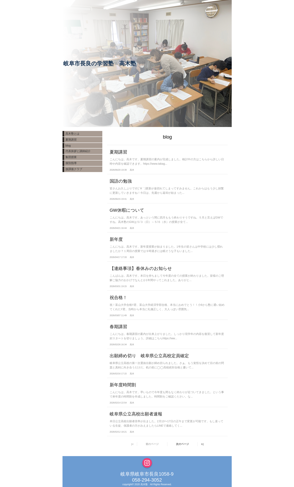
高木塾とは (72, 133)
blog (68, 145)
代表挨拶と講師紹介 (78, 151)
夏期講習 (71, 139)
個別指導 (71, 163)
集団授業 (71, 157)
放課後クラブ (73, 169)
